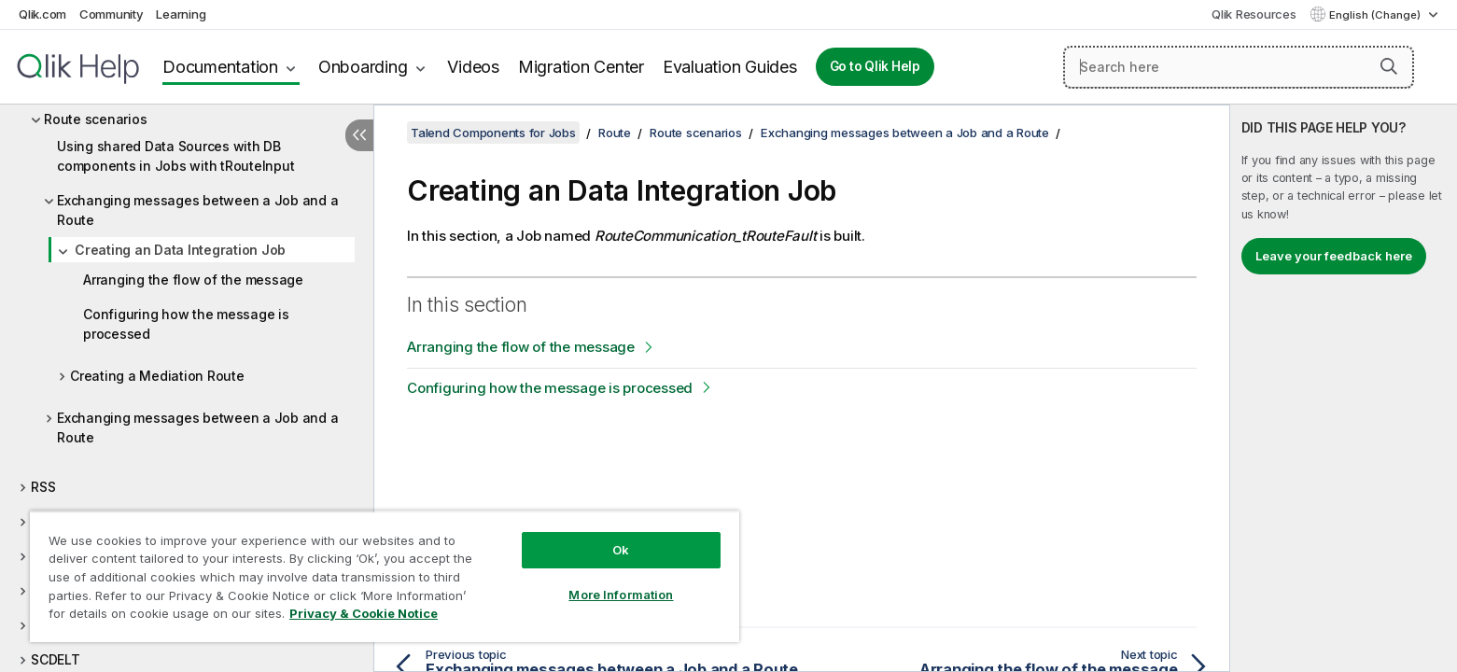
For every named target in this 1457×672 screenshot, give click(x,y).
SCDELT (55, 659)
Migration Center (581, 67)
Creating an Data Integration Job (180, 250)
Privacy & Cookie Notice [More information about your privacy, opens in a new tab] (363, 613)
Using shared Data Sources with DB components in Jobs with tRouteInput (175, 156)
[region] (384, 576)
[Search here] (1238, 67)
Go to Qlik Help (875, 66)
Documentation (220, 67)
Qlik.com (42, 14)
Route (614, 132)
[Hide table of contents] (359, 135)
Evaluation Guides (730, 67)
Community (111, 14)
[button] (1389, 66)
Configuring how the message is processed (186, 324)
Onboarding (363, 67)
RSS (43, 487)
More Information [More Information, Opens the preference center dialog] (620, 594)
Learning (180, 14)
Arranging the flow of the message (193, 279)
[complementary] (1343, 388)
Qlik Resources (1254, 14)
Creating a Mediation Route (157, 376)
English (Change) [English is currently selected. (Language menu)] (1376, 14)
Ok (620, 549)
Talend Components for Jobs (493, 132)
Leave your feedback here (1333, 255)
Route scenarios (95, 119)
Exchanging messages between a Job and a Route (197, 210)
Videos (473, 67)
